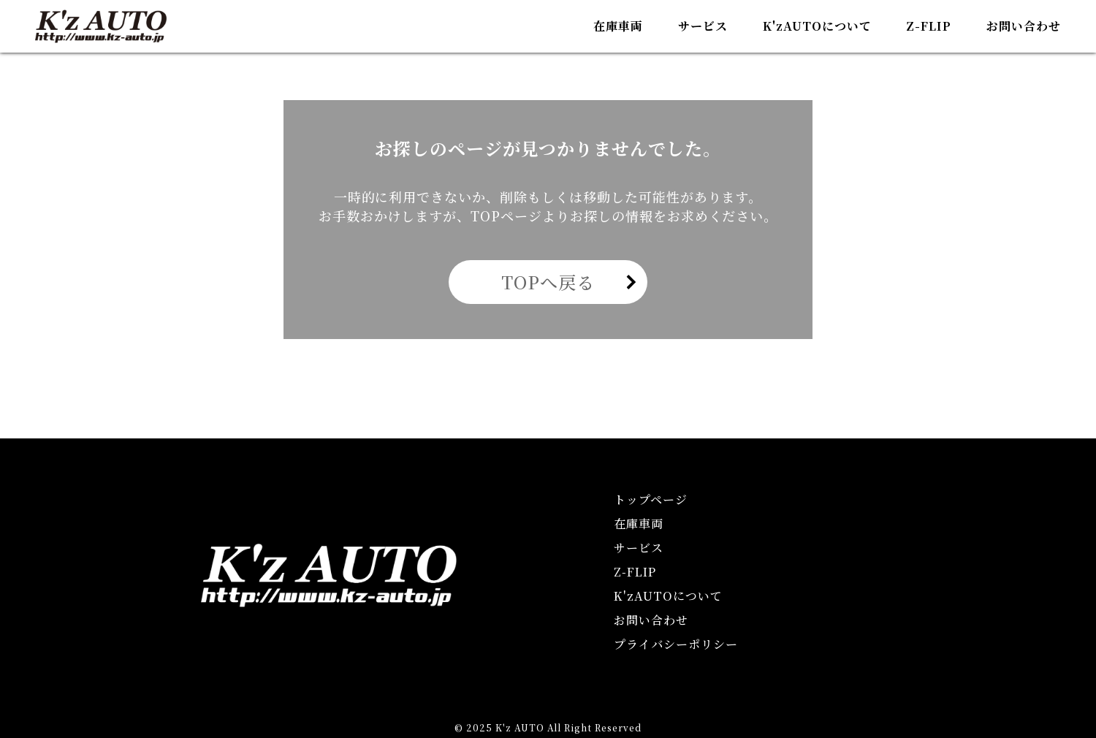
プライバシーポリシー (676, 644)
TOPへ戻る (548, 281)
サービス (703, 26)
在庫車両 (618, 26)
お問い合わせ (1023, 26)
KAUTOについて (817, 26)
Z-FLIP (928, 26)
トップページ (651, 499)
